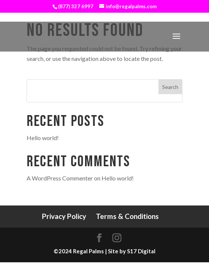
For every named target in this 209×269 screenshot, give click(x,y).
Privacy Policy (64, 216)
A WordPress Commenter (60, 178)
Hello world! (43, 137)
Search (170, 87)
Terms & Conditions (127, 216)
